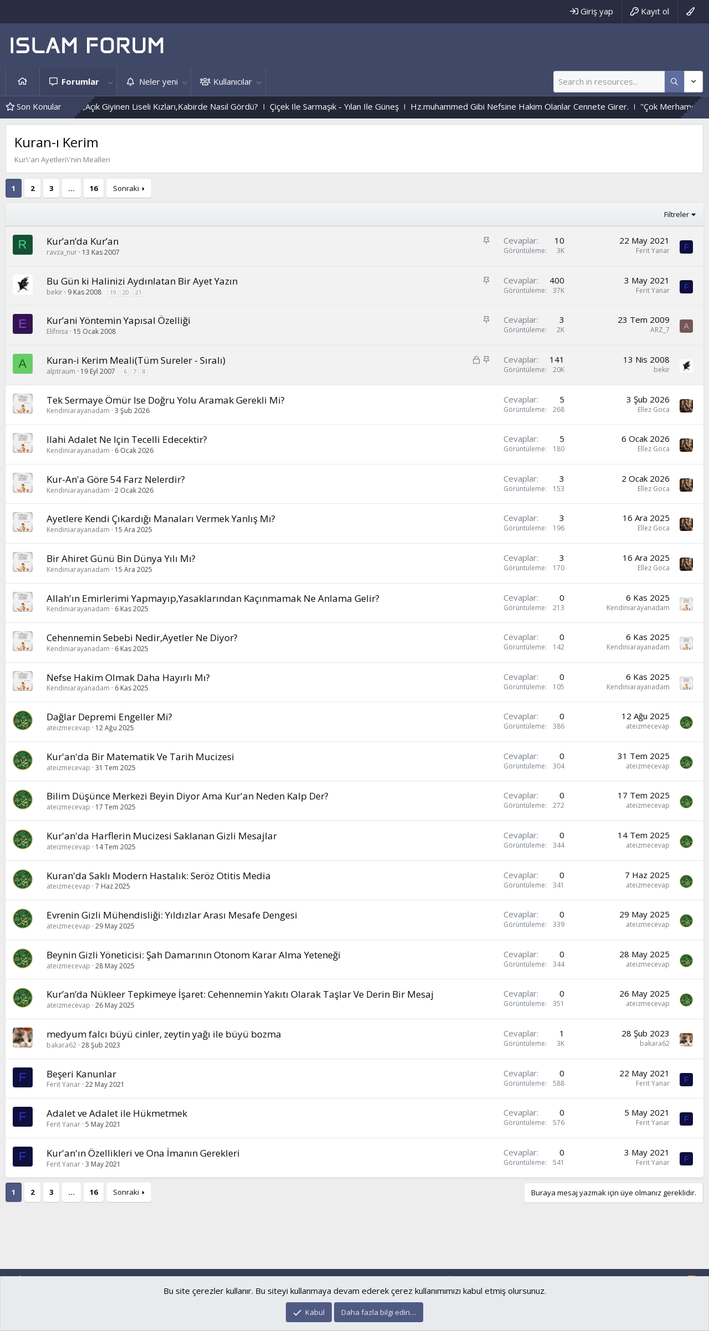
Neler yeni (158, 81)
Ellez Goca (654, 409)
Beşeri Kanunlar (81, 1073)
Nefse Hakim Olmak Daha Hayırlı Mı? (128, 677)
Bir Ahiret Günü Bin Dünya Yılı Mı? (121, 558)
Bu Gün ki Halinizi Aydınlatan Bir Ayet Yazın (142, 281)
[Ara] (609, 81)
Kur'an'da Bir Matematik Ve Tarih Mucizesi (140, 756)
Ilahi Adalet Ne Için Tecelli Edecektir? (127, 439)
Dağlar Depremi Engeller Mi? (109, 716)
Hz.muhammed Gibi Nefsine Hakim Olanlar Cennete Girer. (576, 106)
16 (93, 188)
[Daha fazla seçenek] (674, 81)
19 (113, 292)
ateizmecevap (68, 727)
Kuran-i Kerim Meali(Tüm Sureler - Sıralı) (136, 360)
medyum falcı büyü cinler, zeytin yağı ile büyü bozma (164, 1034)
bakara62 (61, 1045)
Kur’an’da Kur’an (83, 241)
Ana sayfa (22, 82)
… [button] (71, 188)
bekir (55, 292)
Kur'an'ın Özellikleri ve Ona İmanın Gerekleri (143, 1153)
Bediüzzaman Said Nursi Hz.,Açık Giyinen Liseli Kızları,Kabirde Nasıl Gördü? (174, 106)
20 (125, 292)
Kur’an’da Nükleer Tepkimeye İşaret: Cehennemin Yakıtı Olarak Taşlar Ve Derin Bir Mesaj (240, 994)
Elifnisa (57, 331)
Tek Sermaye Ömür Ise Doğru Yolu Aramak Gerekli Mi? (166, 400)
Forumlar (80, 81)
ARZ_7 (660, 329)
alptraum (61, 371)
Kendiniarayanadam (78, 410)
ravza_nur (62, 252)
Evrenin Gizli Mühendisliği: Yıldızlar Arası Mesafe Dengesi (172, 915)
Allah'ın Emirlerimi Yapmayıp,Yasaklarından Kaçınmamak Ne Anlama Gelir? (213, 598)
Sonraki (126, 188)
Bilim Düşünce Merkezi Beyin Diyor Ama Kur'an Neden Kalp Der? (187, 796)
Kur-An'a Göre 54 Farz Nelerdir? (116, 479)
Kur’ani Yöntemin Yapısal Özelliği (119, 320)
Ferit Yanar (653, 250)
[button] (110, 82)
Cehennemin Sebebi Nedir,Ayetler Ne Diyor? (142, 637)
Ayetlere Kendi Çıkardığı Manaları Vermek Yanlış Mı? (161, 518)
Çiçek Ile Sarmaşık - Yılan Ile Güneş (390, 106)
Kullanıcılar (232, 81)
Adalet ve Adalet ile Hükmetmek (117, 1113)
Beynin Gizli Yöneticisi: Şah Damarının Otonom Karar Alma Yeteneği (194, 954)
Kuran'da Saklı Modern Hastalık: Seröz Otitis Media (159, 875)
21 (138, 292)
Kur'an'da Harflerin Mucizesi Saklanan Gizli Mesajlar (162, 835)
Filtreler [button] (676, 214)
